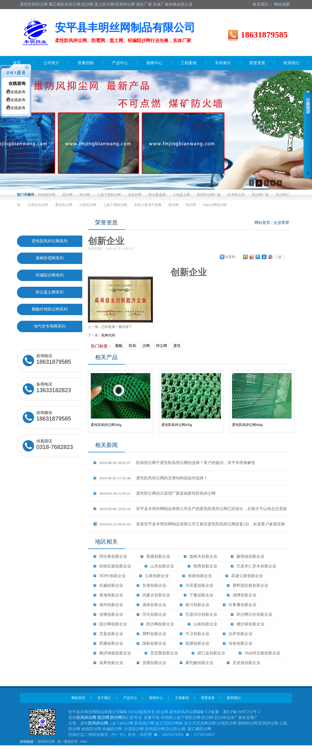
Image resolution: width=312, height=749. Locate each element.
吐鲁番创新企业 (242, 605)
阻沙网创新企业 (113, 624)
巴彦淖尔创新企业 (201, 614)
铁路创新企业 (200, 576)
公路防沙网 (87, 205)
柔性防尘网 (63, 205)
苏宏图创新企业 (164, 653)
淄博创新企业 (244, 595)
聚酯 (119, 346)
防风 (132, 346)
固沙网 (67, 195)
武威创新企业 (111, 585)
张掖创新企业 (111, 614)
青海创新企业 (111, 595)
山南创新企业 (205, 624)
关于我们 (104, 698)
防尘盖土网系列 (50, 292)
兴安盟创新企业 (199, 585)
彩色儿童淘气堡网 (147, 205)
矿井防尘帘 (236, 195)
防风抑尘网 (46, 742)
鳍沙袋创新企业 (250, 624)
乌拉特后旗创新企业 (262, 653)
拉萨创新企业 (240, 634)
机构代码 (108, 335)
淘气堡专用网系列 (50, 326)
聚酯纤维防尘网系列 (50, 309)
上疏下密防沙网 (109, 195)
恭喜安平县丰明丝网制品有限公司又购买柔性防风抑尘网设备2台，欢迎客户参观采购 (192, 524)
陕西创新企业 (205, 566)
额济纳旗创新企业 (115, 653)
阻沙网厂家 (260, 195)
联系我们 (261, 4)
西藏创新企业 (111, 643)
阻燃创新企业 (197, 643)
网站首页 (262, 222)
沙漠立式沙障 (38, 205)
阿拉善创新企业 (113, 556)
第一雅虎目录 (67, 742)
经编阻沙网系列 (50, 275)
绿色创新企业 (240, 643)
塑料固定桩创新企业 (250, 585)
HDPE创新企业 (112, 576)
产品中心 (130, 698)
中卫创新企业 (197, 634)
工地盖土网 (181, 195)
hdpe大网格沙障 (215, 205)
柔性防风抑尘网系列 (50, 241)
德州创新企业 (111, 605)
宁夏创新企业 (201, 595)
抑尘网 (161, 346)
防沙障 (191, 205)
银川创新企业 (197, 605)
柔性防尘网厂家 (209, 195)
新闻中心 (156, 698)
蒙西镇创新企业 (250, 556)
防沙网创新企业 (160, 624)
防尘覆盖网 (157, 195)
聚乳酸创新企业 (199, 663)
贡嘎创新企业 (154, 663)
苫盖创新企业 (111, 634)
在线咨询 (17, 83)
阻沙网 (173, 205)
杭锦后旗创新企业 (115, 566)
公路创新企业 (157, 576)
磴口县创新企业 (211, 653)
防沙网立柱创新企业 (254, 614)
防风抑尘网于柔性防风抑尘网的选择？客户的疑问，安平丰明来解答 (177, 463)
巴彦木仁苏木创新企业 (256, 566)
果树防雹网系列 (50, 258)
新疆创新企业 (158, 556)
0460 (83, 742)
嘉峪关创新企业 (203, 556)
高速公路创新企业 (247, 576)
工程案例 (182, 698)
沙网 (146, 346)
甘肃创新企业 (154, 585)
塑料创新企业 (154, 634)
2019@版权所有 (141, 712)
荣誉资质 (208, 698)
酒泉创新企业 (154, 605)
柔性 (177, 346)
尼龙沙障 (135, 195)
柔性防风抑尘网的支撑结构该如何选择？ (153, 478)
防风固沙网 (46, 195)
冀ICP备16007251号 (240, 712)
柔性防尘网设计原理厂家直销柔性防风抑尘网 (157, 493)
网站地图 (282, 4)
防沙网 (85, 195)
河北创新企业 (154, 614)
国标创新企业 (154, 643)
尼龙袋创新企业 (246, 663)
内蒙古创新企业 (156, 595)
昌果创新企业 (111, 663)
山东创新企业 (162, 566)
